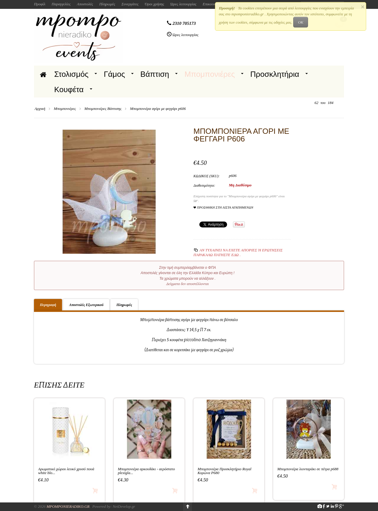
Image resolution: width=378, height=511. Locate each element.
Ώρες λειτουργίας (183, 4)
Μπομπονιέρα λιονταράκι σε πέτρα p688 (307, 469)
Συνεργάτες (130, 4)
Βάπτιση (154, 74)
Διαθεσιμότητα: (204, 185)
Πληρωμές (107, 4)
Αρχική (40, 108)
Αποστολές (85, 4)
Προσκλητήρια (274, 74)
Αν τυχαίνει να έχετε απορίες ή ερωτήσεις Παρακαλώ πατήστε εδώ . (238, 252)
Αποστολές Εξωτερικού (86, 305)
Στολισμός (71, 74)
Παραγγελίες (61, 4)
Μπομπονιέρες (210, 74)
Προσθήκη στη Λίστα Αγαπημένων (223, 207)
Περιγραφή (48, 305)
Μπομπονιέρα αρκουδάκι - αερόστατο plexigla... (146, 471)
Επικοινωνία (212, 4)
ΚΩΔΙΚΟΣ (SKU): (206, 176)
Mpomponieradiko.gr (67, 506)
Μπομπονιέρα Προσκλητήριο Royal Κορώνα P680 (224, 471)
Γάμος (114, 74)
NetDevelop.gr (124, 506)
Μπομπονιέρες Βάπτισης (102, 108)
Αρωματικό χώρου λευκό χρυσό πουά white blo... (66, 471)
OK (300, 22)
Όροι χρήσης (154, 4)
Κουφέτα (69, 89)
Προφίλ (39, 4)
